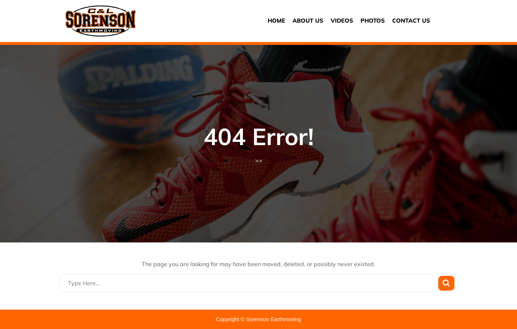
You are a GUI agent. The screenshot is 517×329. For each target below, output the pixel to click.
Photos (372, 20)
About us (307, 20)
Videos (342, 20)
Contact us (411, 20)
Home (276, 20)
